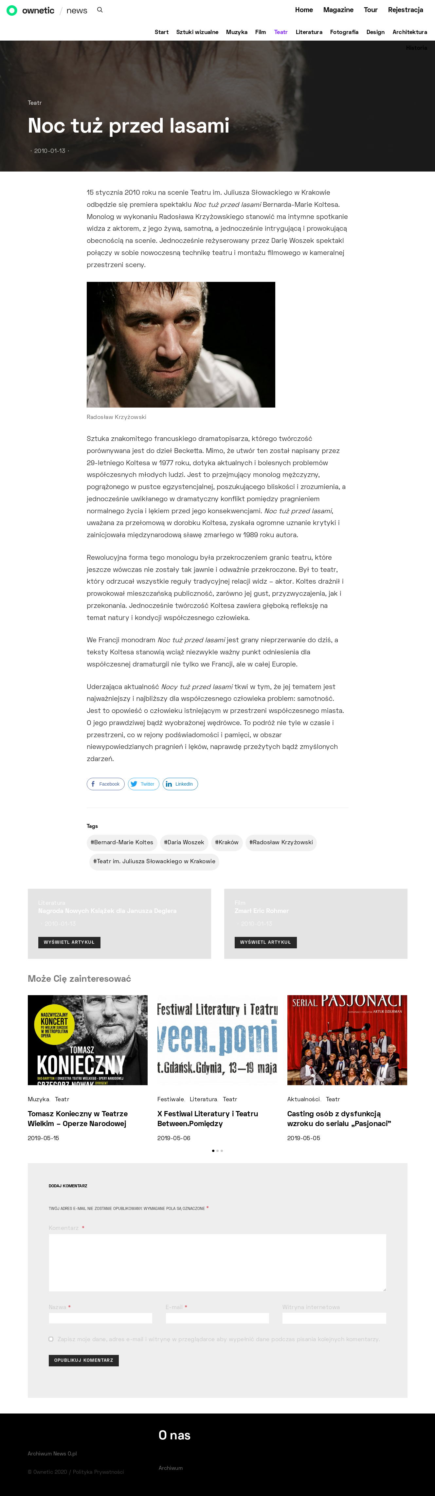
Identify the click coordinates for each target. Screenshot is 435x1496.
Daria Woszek (186, 843)
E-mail (177, 1307)
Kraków (229, 843)
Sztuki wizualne (197, 32)
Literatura (309, 32)
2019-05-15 (43, 1138)
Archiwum (171, 1468)
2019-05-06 (173, 1138)
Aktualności (303, 1100)
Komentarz (65, 1228)
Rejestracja (405, 10)
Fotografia (344, 32)
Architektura (410, 32)
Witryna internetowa (311, 1307)
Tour (371, 10)
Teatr (281, 32)
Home (304, 10)
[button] (213, 1151)
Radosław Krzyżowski (283, 843)
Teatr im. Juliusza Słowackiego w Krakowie (156, 862)
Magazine (338, 10)
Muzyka (236, 32)
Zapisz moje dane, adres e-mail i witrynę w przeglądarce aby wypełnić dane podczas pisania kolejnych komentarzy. (219, 1339)
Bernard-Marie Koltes (124, 843)
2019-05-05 (303, 1138)
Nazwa (60, 1307)
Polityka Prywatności (98, 1472)
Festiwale (170, 1100)
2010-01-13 (49, 151)
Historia (416, 48)
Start (162, 32)
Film (260, 32)
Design (376, 32)
